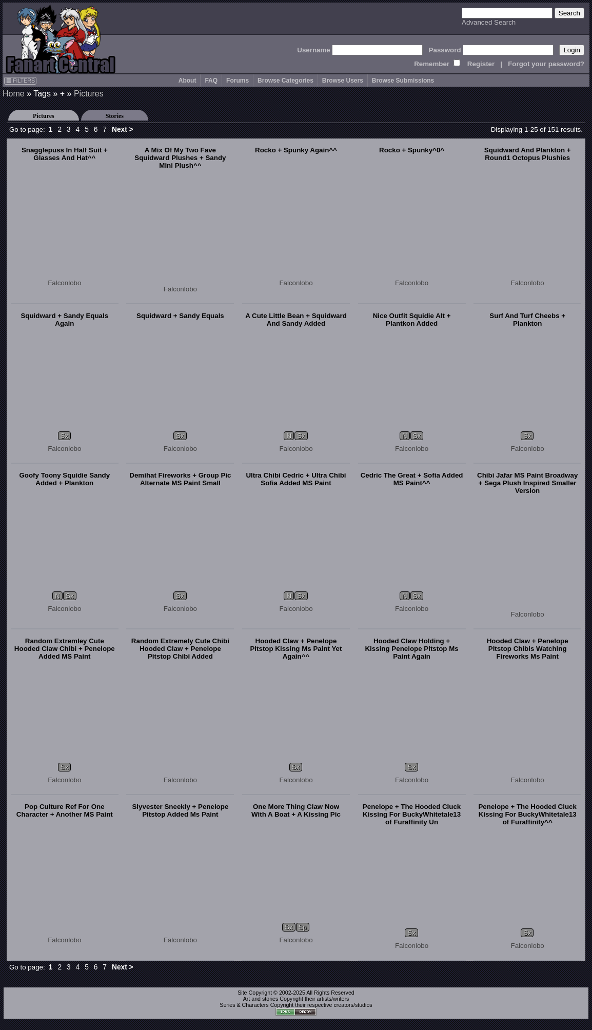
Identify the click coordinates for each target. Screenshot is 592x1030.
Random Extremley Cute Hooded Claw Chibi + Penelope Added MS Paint (64, 648)
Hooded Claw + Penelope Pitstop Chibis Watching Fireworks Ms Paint (527, 648)
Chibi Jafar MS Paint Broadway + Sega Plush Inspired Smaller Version (527, 482)
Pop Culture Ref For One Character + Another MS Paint (64, 810)
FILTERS (20, 80)
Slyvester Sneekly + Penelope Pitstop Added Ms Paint (180, 810)
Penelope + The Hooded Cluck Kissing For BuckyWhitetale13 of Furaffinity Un (412, 814)
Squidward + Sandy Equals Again (64, 319)
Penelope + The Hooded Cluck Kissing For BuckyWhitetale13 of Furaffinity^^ (527, 814)
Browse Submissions (403, 80)
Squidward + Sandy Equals (180, 316)
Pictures (89, 93)
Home (14, 93)
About (187, 80)
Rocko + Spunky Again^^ (296, 150)
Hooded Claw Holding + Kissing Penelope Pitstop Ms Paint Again (411, 648)
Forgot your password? (546, 64)
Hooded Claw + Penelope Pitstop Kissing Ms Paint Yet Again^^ (296, 648)
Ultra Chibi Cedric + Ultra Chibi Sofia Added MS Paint (296, 479)
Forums (237, 80)
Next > (122, 129)
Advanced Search (489, 22)
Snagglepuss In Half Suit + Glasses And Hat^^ (65, 154)
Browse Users (342, 80)
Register (481, 64)
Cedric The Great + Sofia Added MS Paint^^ (412, 479)
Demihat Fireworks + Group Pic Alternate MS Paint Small (180, 479)
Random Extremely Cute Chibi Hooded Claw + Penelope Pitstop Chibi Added (180, 648)
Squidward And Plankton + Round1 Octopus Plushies (527, 154)
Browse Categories (285, 80)
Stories (115, 116)
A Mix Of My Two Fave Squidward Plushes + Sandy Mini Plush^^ (180, 157)
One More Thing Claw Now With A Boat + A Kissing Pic (296, 810)
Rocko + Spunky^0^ (411, 150)
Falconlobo (64, 283)
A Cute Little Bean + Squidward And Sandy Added (296, 319)
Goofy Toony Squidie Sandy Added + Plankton (64, 479)
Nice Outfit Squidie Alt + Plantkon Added (412, 319)
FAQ (211, 80)
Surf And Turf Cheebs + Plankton (527, 319)
